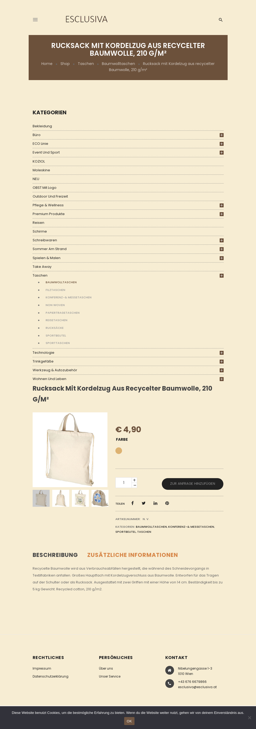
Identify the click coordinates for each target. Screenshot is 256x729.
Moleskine (41, 170)
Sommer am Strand (50, 248)
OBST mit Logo (45, 187)
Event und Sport (46, 152)
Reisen (38, 222)
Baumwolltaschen (118, 63)
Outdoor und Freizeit (50, 196)
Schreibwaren (45, 240)
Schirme (40, 231)
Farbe (122, 439)
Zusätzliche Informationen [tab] (132, 555)
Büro (37, 134)
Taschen (86, 63)
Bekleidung (42, 126)
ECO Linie (40, 143)
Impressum (42, 668)
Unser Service (109, 676)
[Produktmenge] (124, 483)
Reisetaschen (56, 320)
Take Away (42, 266)
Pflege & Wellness (48, 205)
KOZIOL (39, 161)
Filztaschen (55, 290)
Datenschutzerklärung (50, 676)
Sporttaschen (58, 343)
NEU (36, 178)
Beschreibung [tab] (55, 555)
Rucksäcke (55, 328)
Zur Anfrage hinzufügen (192, 483)
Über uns (106, 668)
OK (129, 721)
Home (47, 63)
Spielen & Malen (46, 257)
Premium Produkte (49, 213)
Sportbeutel (56, 335)
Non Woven (55, 305)
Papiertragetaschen (63, 313)
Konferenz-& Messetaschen (69, 297)
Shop (65, 63)
